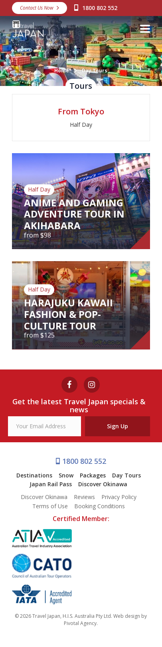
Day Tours (126, 475)
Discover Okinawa (102, 484)
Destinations (34, 475)
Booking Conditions (99, 506)
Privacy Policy (118, 497)
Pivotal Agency (80, 623)
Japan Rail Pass (51, 484)
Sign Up (117, 426)
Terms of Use (50, 506)
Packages (93, 475)
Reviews (84, 497)
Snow (66, 475)
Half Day (81, 124)
